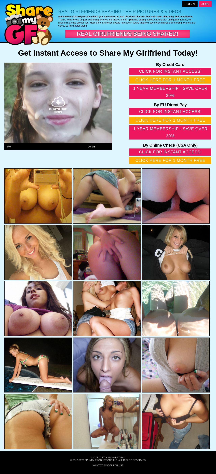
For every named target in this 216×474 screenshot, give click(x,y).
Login (190, 4)
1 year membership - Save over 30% (170, 92)
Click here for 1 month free (170, 80)
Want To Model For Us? (108, 465)
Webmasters (116, 457)
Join (205, 4)
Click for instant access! (170, 71)
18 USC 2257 (98, 457)
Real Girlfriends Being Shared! (127, 33)
